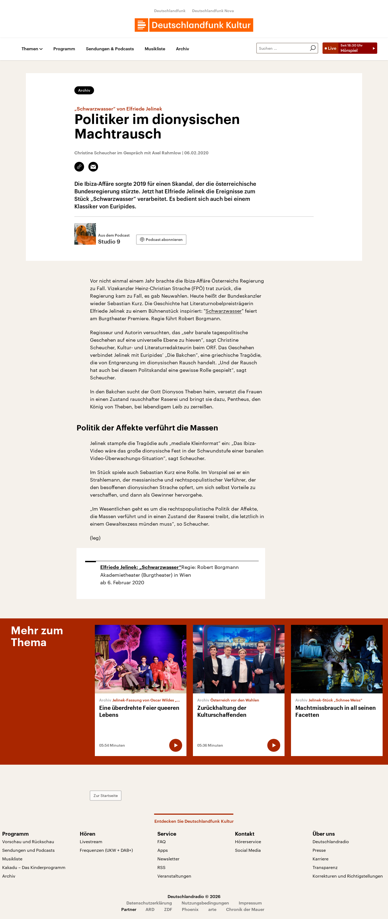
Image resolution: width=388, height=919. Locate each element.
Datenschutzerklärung (149, 902)
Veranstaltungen (174, 875)
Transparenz (325, 867)
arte (212, 909)
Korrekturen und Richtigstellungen (348, 875)
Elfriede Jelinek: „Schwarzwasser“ (140, 567)
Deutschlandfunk (170, 10)
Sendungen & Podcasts (110, 49)
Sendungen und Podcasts (28, 850)
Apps (162, 850)
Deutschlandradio (331, 841)
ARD (150, 909)
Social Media (248, 850)
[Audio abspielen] (175, 745)
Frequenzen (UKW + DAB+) (106, 850)
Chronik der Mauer (245, 909)
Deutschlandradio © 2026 (194, 896)
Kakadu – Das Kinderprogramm (33, 867)
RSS (161, 867)
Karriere (320, 858)
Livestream (91, 841)
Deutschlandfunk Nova (213, 10)
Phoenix (190, 909)
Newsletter (168, 858)
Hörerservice (248, 841)
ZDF (168, 909)
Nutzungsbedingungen (205, 902)
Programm (64, 49)
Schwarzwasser (224, 311)
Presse (319, 850)
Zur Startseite (105, 795)
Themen (30, 49)
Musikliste (155, 49)
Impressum (250, 902)
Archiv (182, 49)
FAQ (161, 841)
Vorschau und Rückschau (28, 841)
